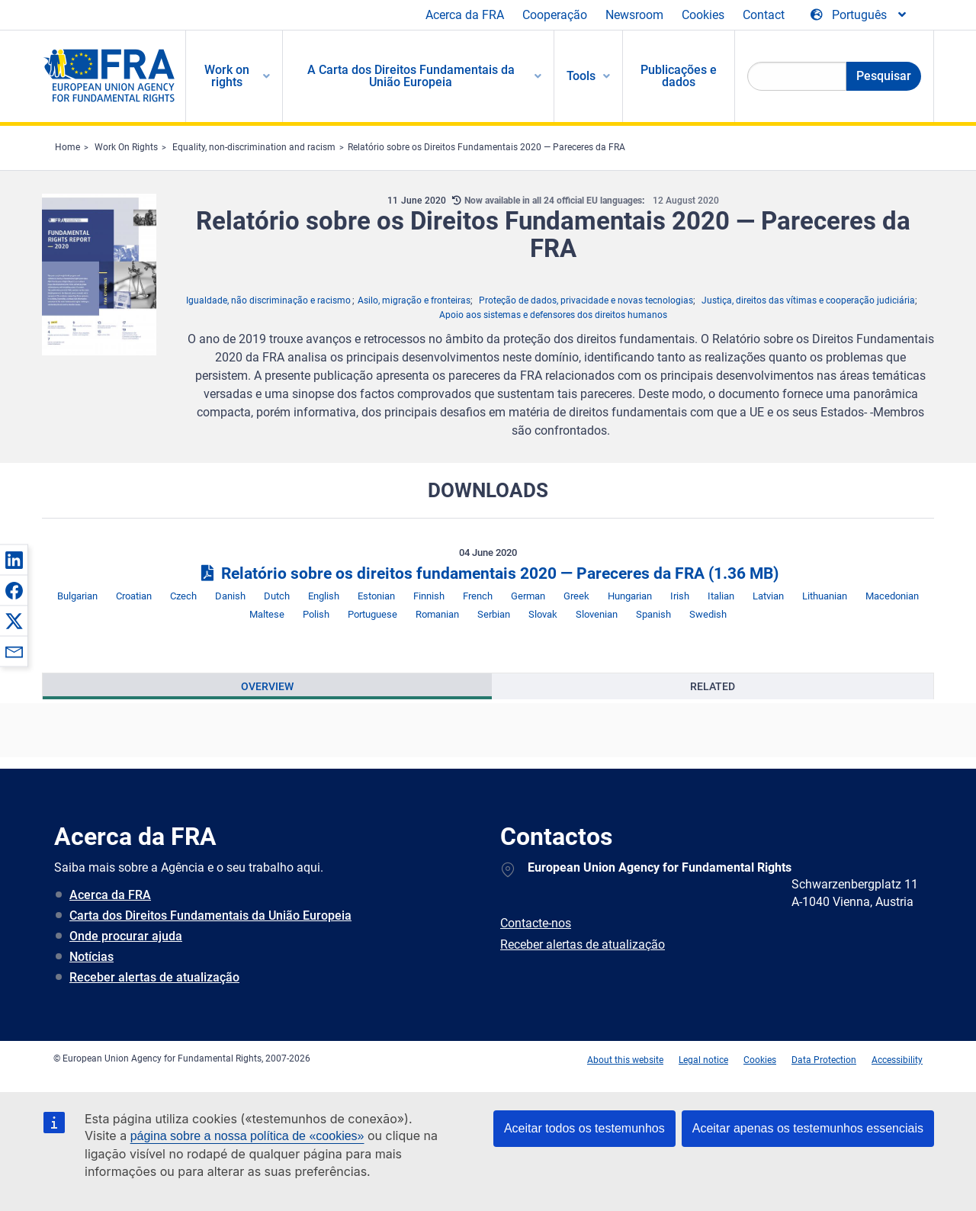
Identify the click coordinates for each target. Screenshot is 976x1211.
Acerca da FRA (464, 15)
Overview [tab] (267, 686)
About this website (625, 1060)
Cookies (703, 15)
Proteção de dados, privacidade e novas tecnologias (586, 300)
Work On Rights (126, 147)
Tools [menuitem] (581, 76)
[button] (13, 559)
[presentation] (267, 686)
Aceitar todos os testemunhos (584, 1128)
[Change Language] (859, 15)
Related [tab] (712, 686)
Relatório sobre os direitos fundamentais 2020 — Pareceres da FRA (488, 573)
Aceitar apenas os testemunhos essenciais (807, 1128)
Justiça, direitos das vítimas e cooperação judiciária (808, 300)
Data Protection (823, 1060)
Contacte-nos (535, 923)
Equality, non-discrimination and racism (254, 147)
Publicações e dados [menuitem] (678, 76)
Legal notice (703, 1060)
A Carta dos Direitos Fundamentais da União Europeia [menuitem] (411, 76)
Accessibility (897, 1060)
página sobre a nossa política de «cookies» (247, 1135)
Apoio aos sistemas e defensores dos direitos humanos (553, 315)
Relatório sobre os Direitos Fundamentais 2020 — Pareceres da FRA (486, 147)
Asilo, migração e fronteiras (414, 300)
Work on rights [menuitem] (226, 76)
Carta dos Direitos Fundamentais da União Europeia (210, 915)
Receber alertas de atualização (154, 977)
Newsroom (634, 15)
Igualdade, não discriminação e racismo (268, 300)
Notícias (91, 956)
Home (67, 147)
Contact (764, 15)
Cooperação (554, 15)
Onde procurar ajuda (125, 936)
